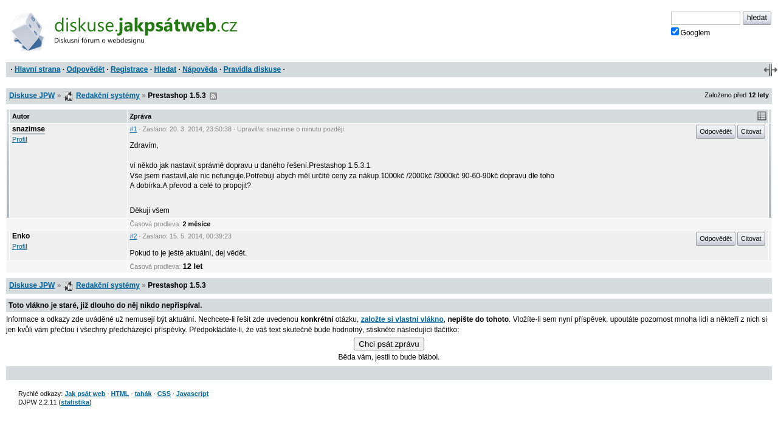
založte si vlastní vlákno (402, 319)
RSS (213, 96)
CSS (164, 393)
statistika (75, 402)
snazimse (28, 129)
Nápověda (199, 69)
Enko (21, 236)
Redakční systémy (108, 95)
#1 (133, 129)
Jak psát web (84, 393)
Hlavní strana (37, 69)
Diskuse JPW (32, 95)
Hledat (165, 69)
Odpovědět (85, 69)
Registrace (129, 69)
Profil (19, 139)
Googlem (691, 32)
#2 (133, 236)
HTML (120, 393)
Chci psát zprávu (389, 344)
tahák (142, 393)
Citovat (751, 131)
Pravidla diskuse (252, 69)
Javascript (192, 393)
